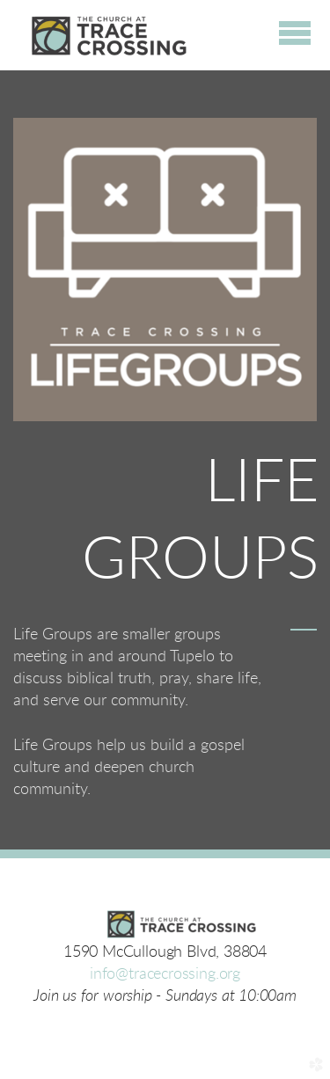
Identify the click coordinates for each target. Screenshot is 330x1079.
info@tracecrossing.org (165, 974)
